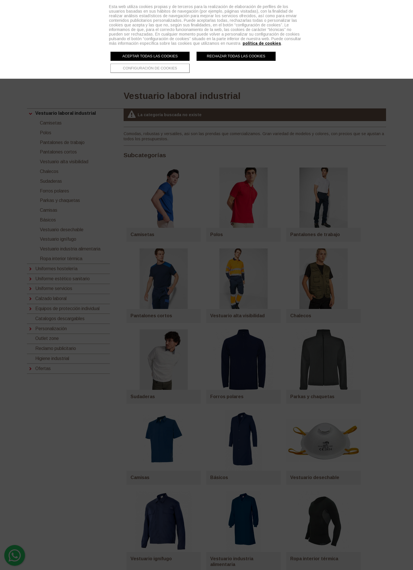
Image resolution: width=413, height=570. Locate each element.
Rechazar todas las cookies (236, 56)
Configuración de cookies (150, 68)
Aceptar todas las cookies (150, 56)
